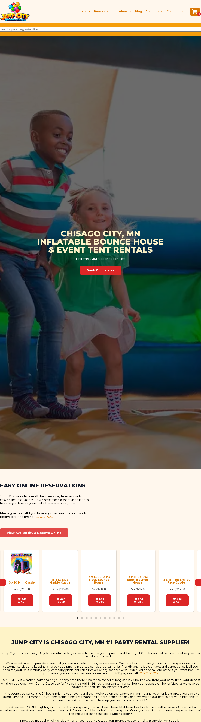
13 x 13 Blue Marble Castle (60, 581)
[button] (100, 270)
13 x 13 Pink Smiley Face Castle (176, 581)
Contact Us (175, 11)
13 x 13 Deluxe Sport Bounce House (137, 579)
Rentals (101, 11)
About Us (154, 11)
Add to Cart (22, 600)
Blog (138, 11)
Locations (122, 11)
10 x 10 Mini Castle (21, 582)
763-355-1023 (43, 544)
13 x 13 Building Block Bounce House (98, 579)
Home (85, 11)
